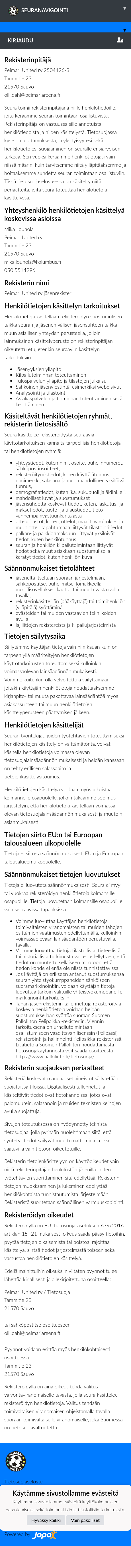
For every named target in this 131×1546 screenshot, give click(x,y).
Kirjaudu (65, 40)
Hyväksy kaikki (46, 1520)
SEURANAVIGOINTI (69, 8)
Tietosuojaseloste (23, 1481)
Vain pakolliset (85, 1520)
